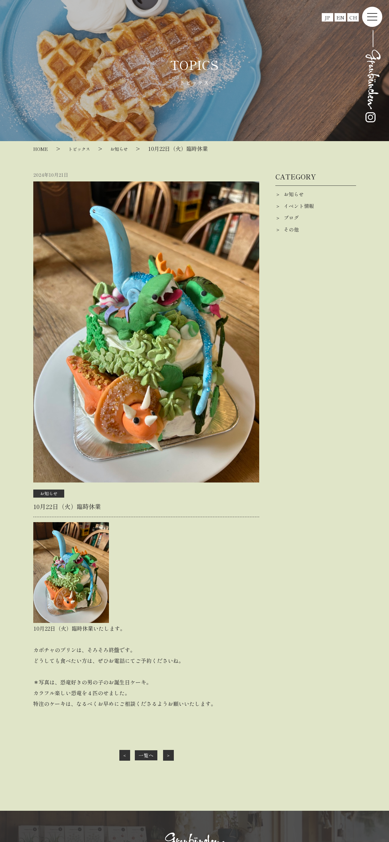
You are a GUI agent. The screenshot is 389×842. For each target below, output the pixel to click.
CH (353, 17)
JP (327, 17)
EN (340, 17)
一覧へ (146, 755)
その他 (292, 229)
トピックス (85, 148)
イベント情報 (300, 206)
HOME (42, 148)
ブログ (292, 218)
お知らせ (130, 148)
